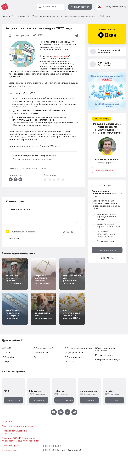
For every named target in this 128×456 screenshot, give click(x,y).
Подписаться (81, 7)
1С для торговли (104, 355)
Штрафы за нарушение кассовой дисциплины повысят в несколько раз (42, 281)
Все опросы (107, 258)
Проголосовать (107, 250)
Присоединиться (64, 400)
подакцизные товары (26, 168)
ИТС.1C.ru (69, 361)
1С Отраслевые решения (78, 348)
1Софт (36, 357)
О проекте (7, 421)
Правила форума (10, 445)
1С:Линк (6, 352)
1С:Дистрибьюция (74, 352)
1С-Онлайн (8, 357)
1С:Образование (73, 357)
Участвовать (39, 400)
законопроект (60, 56)
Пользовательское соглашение (18, 426)
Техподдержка (9, 450)
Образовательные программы (105, 349)
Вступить (89, 400)
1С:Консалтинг (41, 352)
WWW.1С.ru (8, 348)
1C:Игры (6, 361)
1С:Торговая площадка (107, 359)
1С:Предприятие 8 (43, 348)
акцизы (42, 168)
